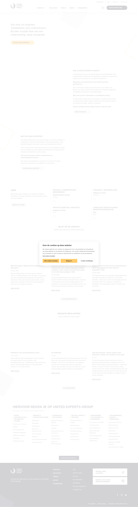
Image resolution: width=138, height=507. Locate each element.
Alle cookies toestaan (51, 261)
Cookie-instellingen (87, 261)
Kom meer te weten (49, 256)
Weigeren (69, 261)
